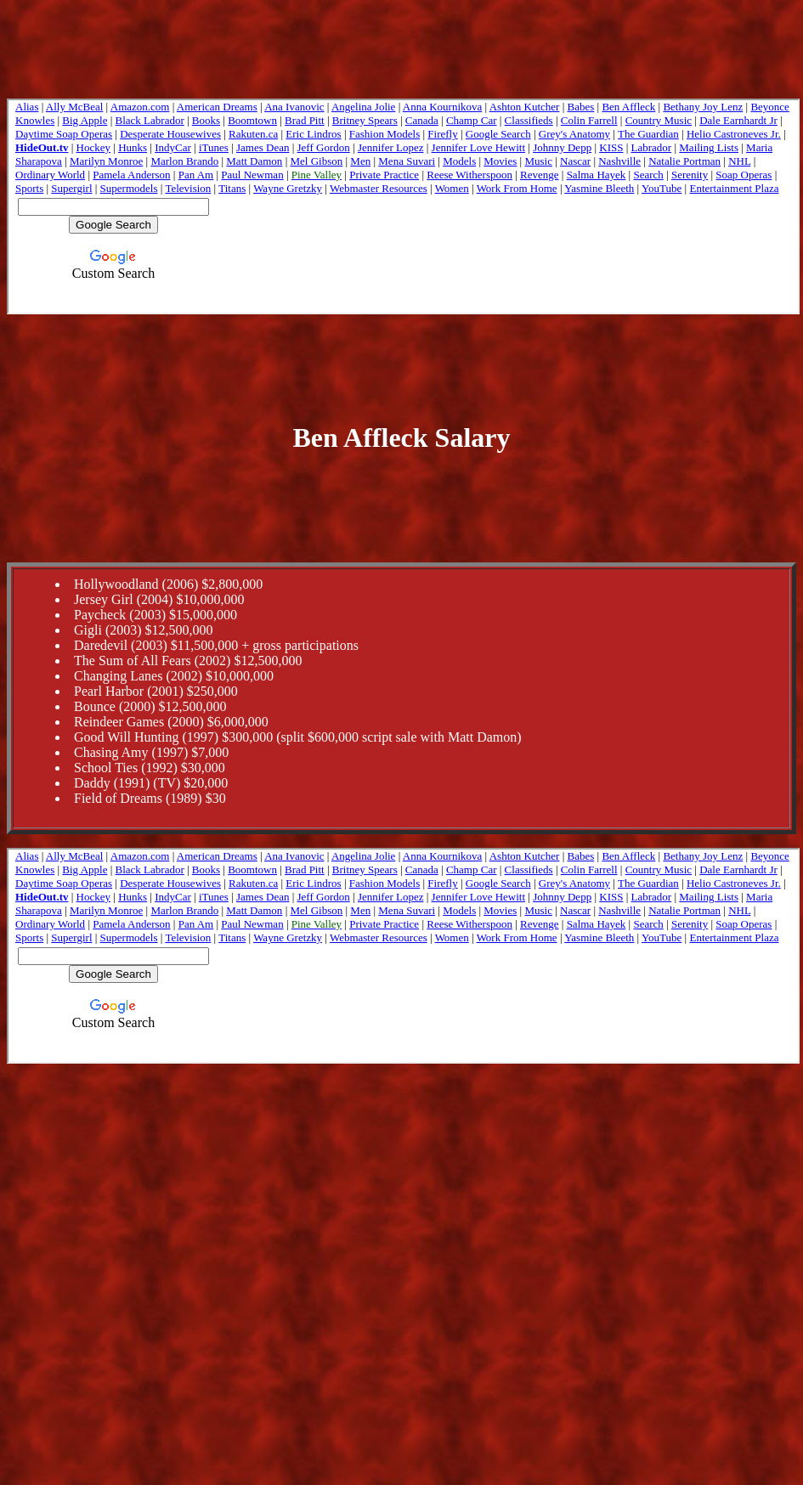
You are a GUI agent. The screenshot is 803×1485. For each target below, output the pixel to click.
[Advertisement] (402, 366)
